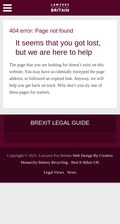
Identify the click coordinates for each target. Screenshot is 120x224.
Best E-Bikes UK (85, 162)
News (71, 172)
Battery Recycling (53, 162)
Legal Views (54, 172)
